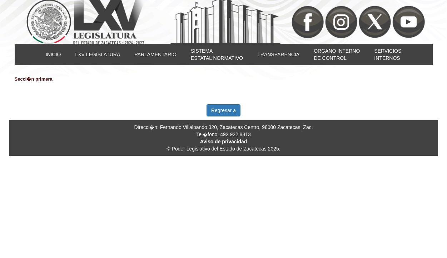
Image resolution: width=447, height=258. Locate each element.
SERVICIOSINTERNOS (387, 54)
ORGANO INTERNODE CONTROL (337, 54)
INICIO (53, 54)
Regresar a (223, 110)
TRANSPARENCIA (278, 54)
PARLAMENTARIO (155, 54)
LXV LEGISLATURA (97, 54)
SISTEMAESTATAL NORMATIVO (217, 54)
